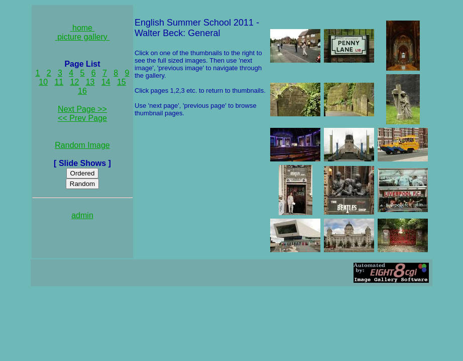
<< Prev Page (82, 118)
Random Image (82, 145)
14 (105, 82)
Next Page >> (82, 109)
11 (58, 82)
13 (90, 82)
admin (82, 215)
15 (121, 82)
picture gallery (82, 37)
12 (74, 82)
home (82, 28)
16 (82, 91)
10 (43, 82)
